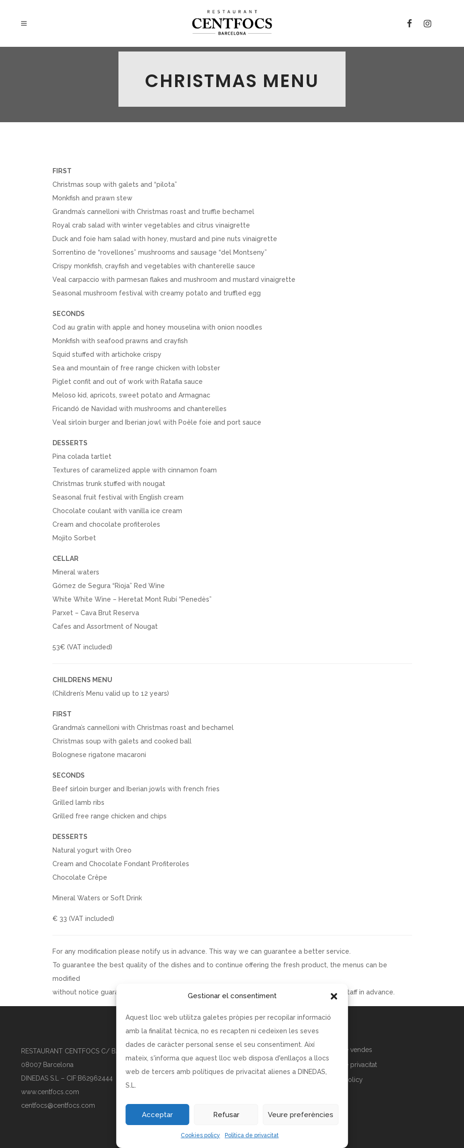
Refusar (226, 1115)
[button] (334, 996)
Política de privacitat (252, 1135)
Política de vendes (344, 1049)
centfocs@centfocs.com (58, 1105)
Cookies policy (200, 1135)
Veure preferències (300, 1115)
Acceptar (157, 1115)
